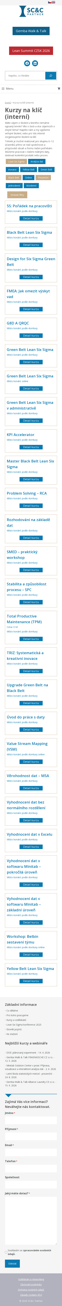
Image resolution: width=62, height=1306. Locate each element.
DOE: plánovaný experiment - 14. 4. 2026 (28, 1052)
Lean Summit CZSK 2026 (31, 50)
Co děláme (12, 1010)
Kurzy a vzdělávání (16, 1020)
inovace (12, 169)
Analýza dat (37, 161)
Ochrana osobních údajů (31, 1289)
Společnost (12, 1177)
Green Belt (46, 169)
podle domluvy (30, 211)
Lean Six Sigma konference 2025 (23, 1024)
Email (9, 1145)
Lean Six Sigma (16, 161)
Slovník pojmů (14, 1029)
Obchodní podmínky (31, 1284)
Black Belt (13, 177)
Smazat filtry (17, 194)
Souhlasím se (29, 1252)
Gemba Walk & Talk (31, 31)
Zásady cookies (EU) (31, 1294)
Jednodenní (14, 185)
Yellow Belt (29, 169)
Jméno (10, 1113)
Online (28, 177)
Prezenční (43, 177)
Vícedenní (31, 185)
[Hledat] (50, 76)
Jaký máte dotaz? (17, 1193)
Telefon (11, 1161)
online (25, 381)
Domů (8, 102)
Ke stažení (12, 1034)
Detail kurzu (31, 218)
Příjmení (11, 1129)
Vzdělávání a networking (31, 1279)
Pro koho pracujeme (17, 1015)
